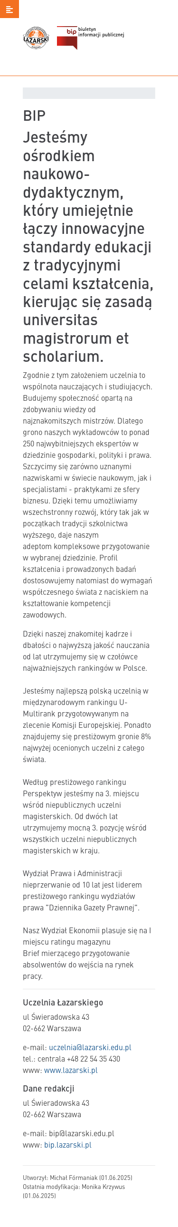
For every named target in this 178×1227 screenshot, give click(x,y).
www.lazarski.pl (71, 1069)
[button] (9, 9)
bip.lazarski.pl (68, 1144)
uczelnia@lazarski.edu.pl (90, 1047)
